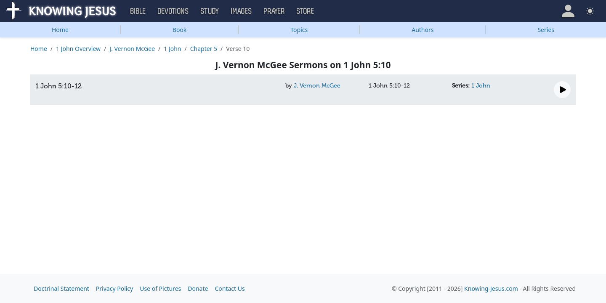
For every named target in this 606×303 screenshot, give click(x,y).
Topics (299, 30)
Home (60, 30)
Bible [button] (138, 11)
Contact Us (230, 288)
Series (545, 30)
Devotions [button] (173, 11)
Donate (198, 288)
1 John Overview (78, 49)
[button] (568, 11)
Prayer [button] (274, 11)
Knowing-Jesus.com (491, 288)
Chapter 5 (203, 49)
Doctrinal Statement (61, 288)
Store (305, 11)
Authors (422, 30)
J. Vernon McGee (132, 49)
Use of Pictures (160, 288)
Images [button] (241, 11)
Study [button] (210, 11)
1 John (172, 49)
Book (180, 30)
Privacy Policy (114, 288)
